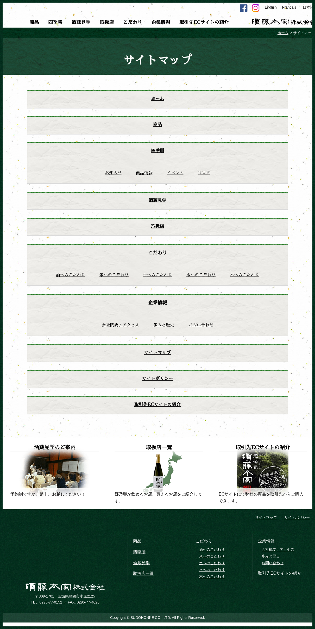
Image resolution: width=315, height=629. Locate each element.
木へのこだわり (244, 277)
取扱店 (107, 22)
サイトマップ (157, 355)
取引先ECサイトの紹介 (204, 22)
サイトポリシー (157, 382)
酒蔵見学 (81, 22)
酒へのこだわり (70, 277)
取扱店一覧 (143, 577)
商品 (34, 22)
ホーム (157, 99)
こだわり (132, 22)
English (271, 7)
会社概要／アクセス (120, 328)
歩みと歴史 (163, 328)
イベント (175, 174)
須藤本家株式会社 (65, 590)
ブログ (204, 174)
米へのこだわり (114, 277)
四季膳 (55, 22)
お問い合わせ (200, 328)
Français (289, 7)
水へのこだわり (201, 277)
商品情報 (144, 174)
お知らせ (113, 174)
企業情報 (160, 22)
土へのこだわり (157, 277)
